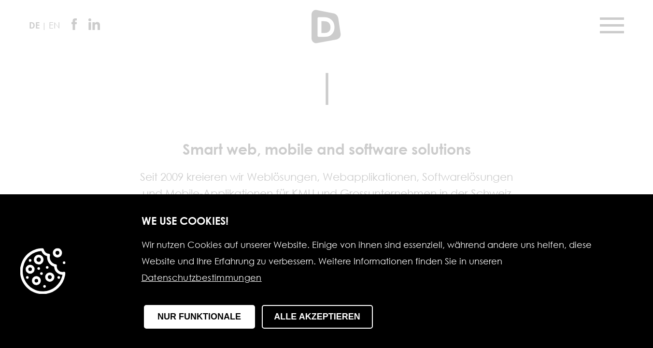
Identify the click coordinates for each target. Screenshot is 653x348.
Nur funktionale (199, 316)
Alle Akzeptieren (317, 316)
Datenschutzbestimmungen (202, 278)
